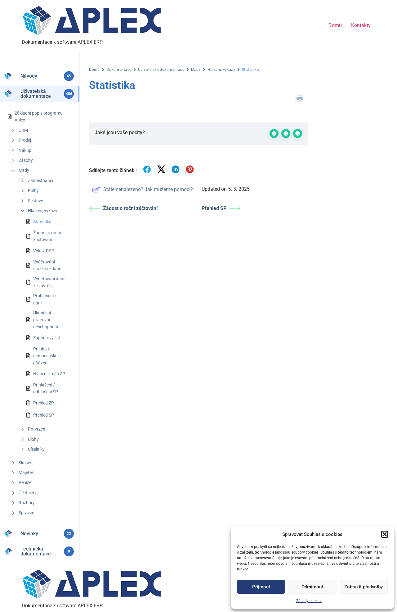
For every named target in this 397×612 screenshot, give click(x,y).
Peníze (25, 482)
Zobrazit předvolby (363, 587)
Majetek (26, 472)
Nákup (25, 150)
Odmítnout (312, 587)
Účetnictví (28, 492)
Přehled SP (43, 415)
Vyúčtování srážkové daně (47, 265)
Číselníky (36, 449)
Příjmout (261, 587)
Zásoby (26, 160)
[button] (384, 534)
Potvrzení (37, 429)
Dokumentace (119, 69)
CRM (23, 130)
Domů (335, 25)
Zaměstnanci (40, 180)
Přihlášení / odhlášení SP (45, 388)
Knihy (33, 190)
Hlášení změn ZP (49, 373)
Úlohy (33, 439)
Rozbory (27, 502)
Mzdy (24, 170)
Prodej (25, 140)
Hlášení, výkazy (42, 210)
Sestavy (35, 200)
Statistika (42, 221)
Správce (26, 512)
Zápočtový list (46, 337)
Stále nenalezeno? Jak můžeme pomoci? (142, 189)
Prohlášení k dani (45, 299)
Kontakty (361, 25)
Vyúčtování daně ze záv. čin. (49, 282)
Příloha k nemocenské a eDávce (47, 355)
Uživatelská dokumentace (161, 69)
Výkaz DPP (43, 250)
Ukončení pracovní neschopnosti (46, 319)
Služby (25, 462)
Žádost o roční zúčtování (47, 236)
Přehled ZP (43, 402)
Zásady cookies (309, 601)
